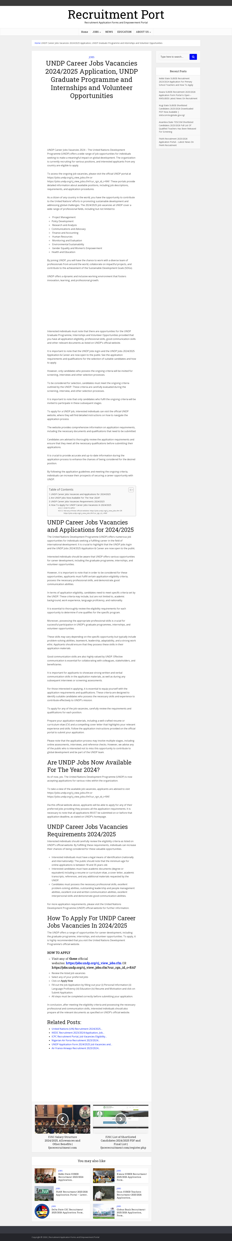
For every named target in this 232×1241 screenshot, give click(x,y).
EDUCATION (124, 31)
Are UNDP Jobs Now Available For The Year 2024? (75, 497)
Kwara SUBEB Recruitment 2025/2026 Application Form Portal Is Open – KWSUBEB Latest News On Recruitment (178, 95)
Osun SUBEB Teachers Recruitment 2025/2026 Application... (129, 1194)
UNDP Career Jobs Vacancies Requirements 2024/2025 (77, 501)
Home (84, 31)
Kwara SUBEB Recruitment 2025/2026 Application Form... (132, 1176)
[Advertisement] (91, 126)
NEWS (109, 31)
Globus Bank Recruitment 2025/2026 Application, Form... (131, 1212)
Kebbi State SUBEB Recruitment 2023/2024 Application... (70, 1176)
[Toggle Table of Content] (129, 489)
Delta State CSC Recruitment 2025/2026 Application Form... (68, 1211)
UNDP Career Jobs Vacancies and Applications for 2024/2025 (81, 494)
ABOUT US (142, 31)
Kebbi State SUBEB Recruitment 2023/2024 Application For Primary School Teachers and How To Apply (176, 81)
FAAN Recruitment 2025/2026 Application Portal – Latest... (72, 1193)
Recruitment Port (116, 14)
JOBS (95, 31)
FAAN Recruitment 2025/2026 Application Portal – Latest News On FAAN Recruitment (176, 142)
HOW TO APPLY (69, 508)
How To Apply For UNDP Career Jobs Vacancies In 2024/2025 (81, 505)
